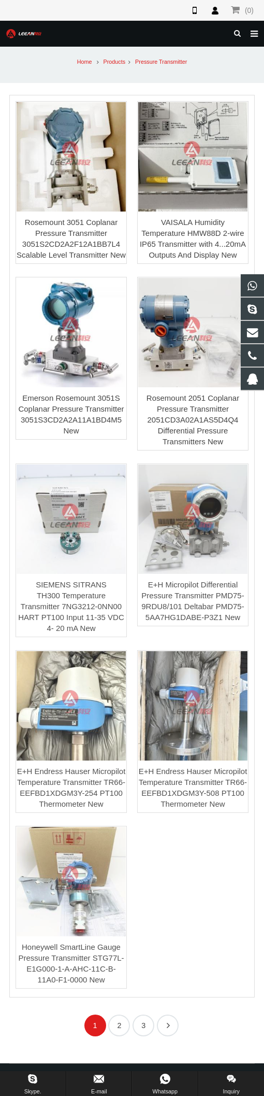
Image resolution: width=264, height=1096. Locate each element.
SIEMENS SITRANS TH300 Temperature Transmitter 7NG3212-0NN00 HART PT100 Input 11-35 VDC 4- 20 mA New (71, 606)
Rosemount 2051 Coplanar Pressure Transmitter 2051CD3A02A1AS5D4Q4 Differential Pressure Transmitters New (192, 420)
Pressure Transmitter (161, 62)
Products (115, 62)
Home (84, 62)
